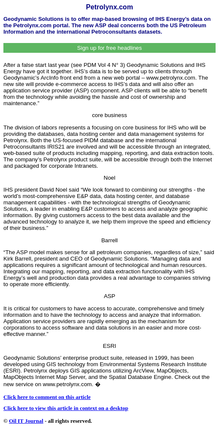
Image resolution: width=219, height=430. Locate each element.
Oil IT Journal (26, 421)
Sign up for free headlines (109, 48)
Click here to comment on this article (47, 397)
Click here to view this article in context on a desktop (65, 408)
